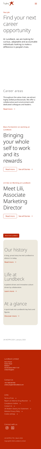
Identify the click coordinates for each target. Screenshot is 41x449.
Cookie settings (9, 414)
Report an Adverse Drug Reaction (16, 401)
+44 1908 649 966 (9, 383)
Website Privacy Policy (12, 411)
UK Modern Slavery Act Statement (16, 408)
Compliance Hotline (11, 403)
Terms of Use (9, 398)
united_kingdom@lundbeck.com (14, 385)
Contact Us (8, 406)
